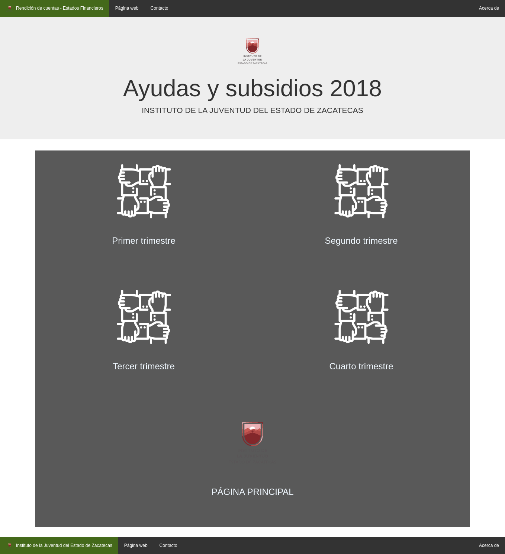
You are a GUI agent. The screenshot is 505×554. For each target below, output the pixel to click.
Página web (127, 8)
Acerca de (489, 8)
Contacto (159, 8)
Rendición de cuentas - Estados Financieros (54, 9)
